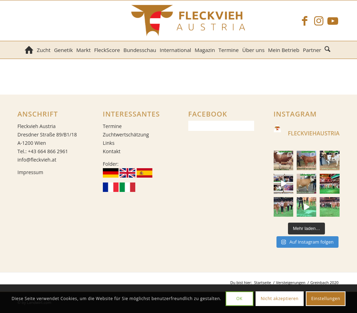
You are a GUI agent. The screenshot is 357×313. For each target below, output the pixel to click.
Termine (112, 126)
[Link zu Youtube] (333, 21)
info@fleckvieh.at (36, 159)
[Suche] (328, 50)
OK (239, 298)
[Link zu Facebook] (305, 21)
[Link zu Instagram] (319, 21)
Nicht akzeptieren (280, 298)
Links (108, 143)
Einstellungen (325, 298)
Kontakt (112, 151)
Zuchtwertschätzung (126, 134)
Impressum (30, 172)
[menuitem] (29, 50)
